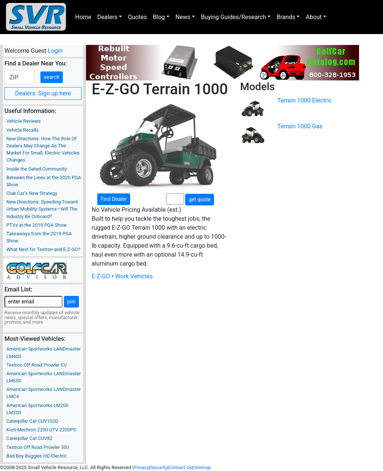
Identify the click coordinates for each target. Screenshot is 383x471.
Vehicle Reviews (23, 121)
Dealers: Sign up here (43, 93)
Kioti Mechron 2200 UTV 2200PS (41, 429)
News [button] (182, 17)
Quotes (137, 17)
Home (83, 17)
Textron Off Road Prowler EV (36, 365)
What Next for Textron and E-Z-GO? (43, 249)
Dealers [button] (107, 17)
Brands (285, 17)
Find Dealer (114, 199)
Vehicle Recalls (22, 130)
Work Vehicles (134, 276)
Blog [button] (159, 17)
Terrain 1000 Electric (304, 100)
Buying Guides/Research (233, 17)
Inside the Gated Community (36, 169)
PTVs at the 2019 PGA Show (36, 225)
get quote (200, 199)
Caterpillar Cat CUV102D (32, 421)
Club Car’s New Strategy (31, 193)
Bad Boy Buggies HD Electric (36, 456)
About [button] (314, 17)
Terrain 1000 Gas (299, 126)
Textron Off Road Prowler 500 (37, 447)
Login (55, 50)
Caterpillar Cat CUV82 (29, 438)
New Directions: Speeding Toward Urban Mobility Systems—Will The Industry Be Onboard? (42, 209)
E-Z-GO (101, 276)
